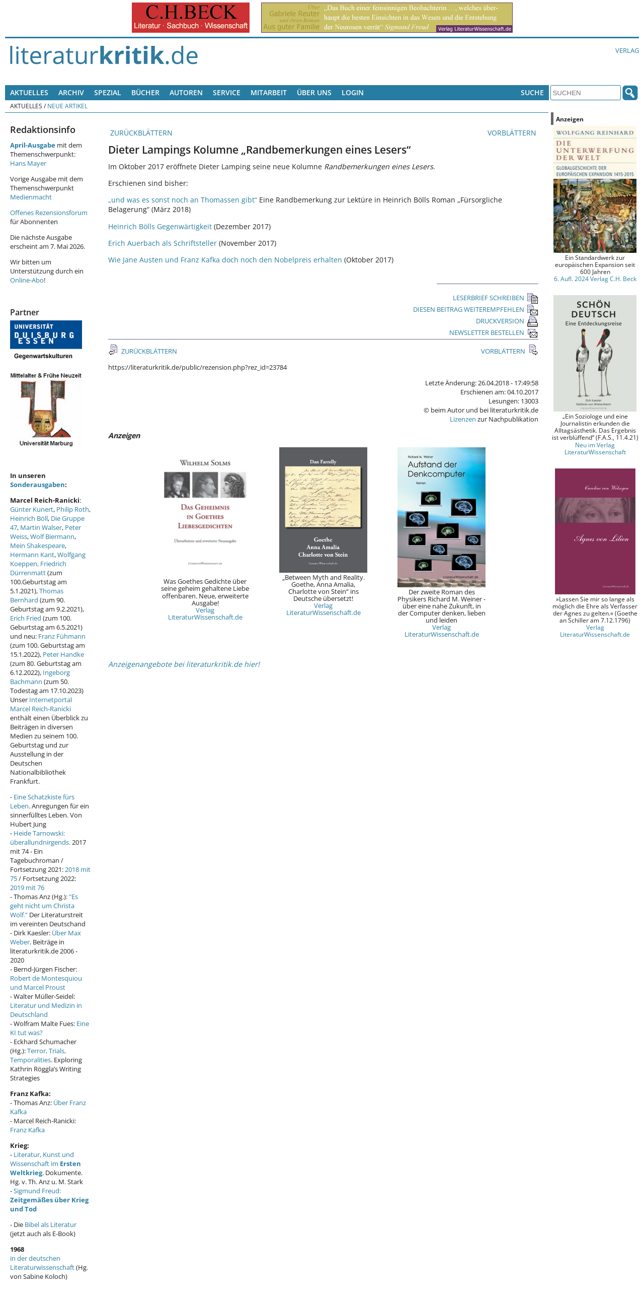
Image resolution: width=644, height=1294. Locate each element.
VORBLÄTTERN (513, 133)
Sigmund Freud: (49, 1199)
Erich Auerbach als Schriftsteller (162, 243)
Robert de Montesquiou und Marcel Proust (46, 983)
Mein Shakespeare (37, 545)
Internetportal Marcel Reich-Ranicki (41, 704)
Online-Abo (27, 280)
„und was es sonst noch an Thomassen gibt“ (183, 200)
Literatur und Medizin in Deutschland (46, 1010)
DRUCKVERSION (507, 320)
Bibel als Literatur (50, 1224)
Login (353, 92)
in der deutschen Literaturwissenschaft (42, 1263)
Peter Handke (63, 654)
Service (226, 92)
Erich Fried (25, 618)
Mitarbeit (269, 92)
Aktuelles (29, 92)
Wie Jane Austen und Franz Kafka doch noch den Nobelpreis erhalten (225, 259)
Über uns (314, 92)
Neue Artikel (67, 106)
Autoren (186, 92)
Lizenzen (463, 419)
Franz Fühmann (62, 636)
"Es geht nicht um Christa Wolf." (44, 905)
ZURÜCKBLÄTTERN (140, 133)
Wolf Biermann (52, 536)
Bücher (145, 92)
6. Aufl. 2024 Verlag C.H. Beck (595, 279)
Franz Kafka (27, 1129)
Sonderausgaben (37, 484)
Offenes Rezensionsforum (49, 212)
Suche (532, 92)
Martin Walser (41, 527)
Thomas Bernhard (36, 595)
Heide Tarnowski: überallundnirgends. (40, 838)
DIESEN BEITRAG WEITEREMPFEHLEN (475, 309)
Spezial (107, 92)
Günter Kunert (31, 509)
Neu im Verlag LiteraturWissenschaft (595, 448)
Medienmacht (31, 196)
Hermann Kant (32, 554)
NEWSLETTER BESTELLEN (493, 332)
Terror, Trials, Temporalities (38, 1055)
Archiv (71, 92)
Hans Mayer (28, 163)
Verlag (627, 50)
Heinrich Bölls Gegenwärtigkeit (160, 226)
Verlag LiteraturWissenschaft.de (205, 613)
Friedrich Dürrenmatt (38, 568)
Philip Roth (72, 509)
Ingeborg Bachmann (40, 677)
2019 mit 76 (27, 887)
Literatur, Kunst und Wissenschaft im (45, 1163)
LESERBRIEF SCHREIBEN (495, 297)
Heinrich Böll (29, 518)
